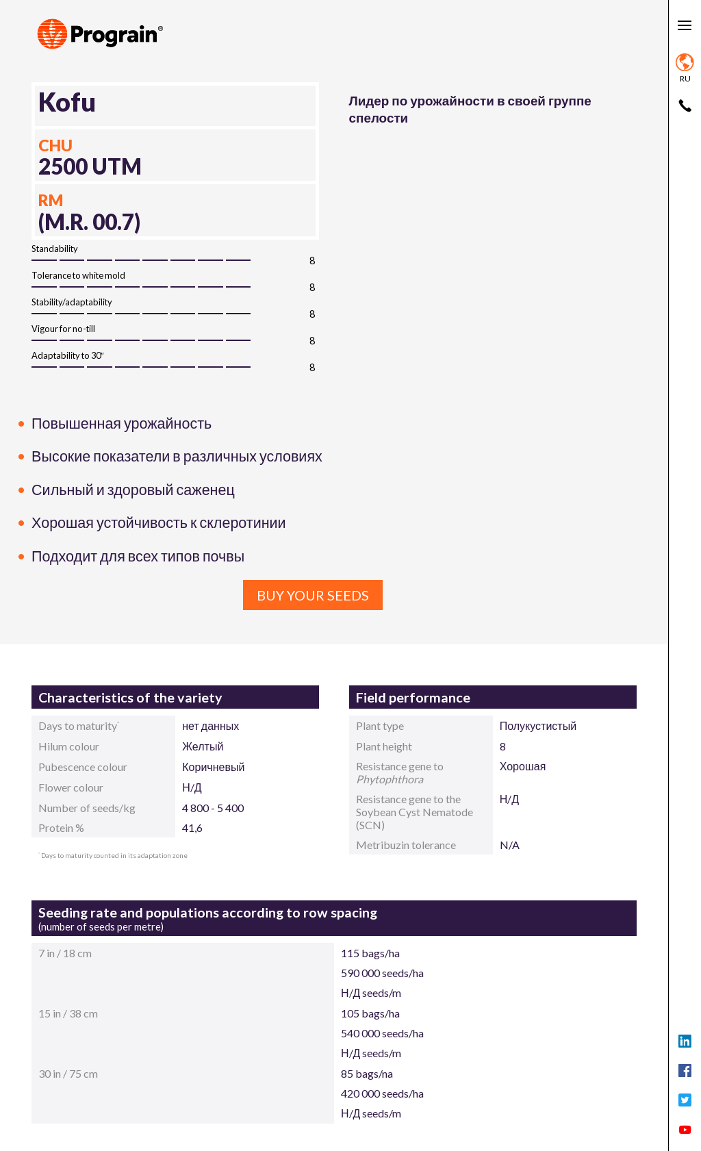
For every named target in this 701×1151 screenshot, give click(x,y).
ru (685, 68)
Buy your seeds (313, 595)
